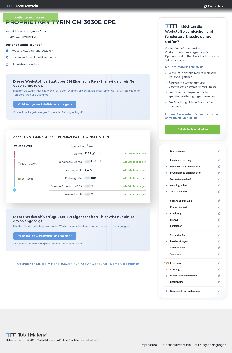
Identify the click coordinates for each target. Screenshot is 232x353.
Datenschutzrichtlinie (175, 345)
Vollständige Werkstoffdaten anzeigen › (45, 104)
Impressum (149, 345)
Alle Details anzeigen (133, 153)
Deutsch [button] (211, 6)
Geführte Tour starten (192, 129)
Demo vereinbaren (124, 264)
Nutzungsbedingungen (210, 345)
